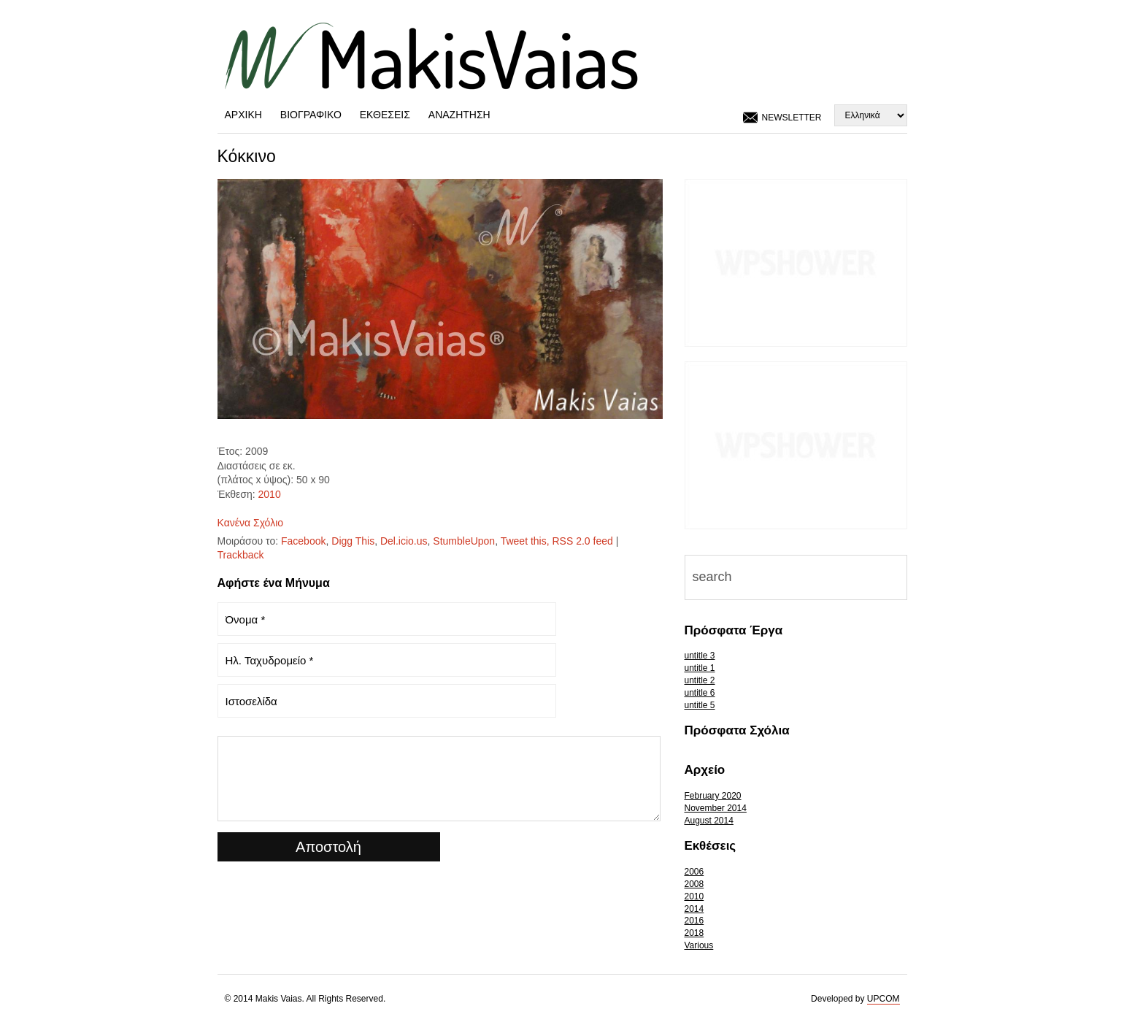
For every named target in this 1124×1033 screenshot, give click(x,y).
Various (699, 945)
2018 (694, 933)
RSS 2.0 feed (582, 541)
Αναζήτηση (459, 114)
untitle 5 (700, 705)
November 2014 (716, 808)
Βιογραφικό (311, 114)
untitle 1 (700, 668)
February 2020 (713, 796)
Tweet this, (527, 541)
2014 (694, 909)
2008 (694, 884)
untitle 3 (700, 655)
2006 (694, 872)
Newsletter (791, 117)
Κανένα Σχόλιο (251, 523)
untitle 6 (700, 693)
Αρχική (243, 114)
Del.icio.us (404, 541)
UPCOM (883, 999)
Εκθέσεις (385, 114)
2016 (694, 920)
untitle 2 (700, 680)
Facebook (303, 541)
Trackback (241, 555)
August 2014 (709, 820)
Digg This (352, 541)
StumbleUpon (464, 541)
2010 (694, 896)
